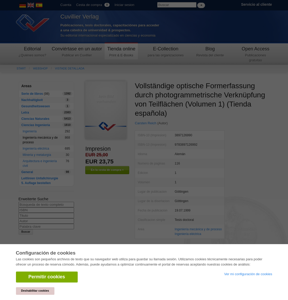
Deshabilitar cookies (35, 290)
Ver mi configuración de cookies (248, 274)
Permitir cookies (47, 276)
